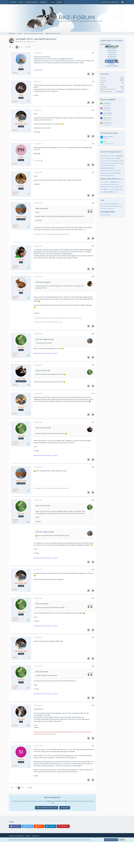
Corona (117, 158)
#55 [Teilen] (93, 569)
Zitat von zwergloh (43, 282)
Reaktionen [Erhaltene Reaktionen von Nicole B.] (15, 192)
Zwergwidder (108, 192)
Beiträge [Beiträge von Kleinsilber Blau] (14, 130)
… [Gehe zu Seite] (23, 47)
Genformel (107, 165)
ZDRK (105, 189)
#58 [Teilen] (93, 666)
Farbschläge (110, 163)
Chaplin (102, 158)
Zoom (101, 192)
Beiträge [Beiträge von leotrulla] (14, 355)
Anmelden (65, 808)
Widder (120, 187)
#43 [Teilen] (93, 110)
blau (115, 156)
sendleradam (107, 123)
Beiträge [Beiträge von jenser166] (14, 385)
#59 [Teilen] (93, 705)
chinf (113, 158)
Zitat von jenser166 (43, 428)
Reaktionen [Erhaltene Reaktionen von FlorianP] (15, 296)
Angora (108, 156)
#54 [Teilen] (93, 500)
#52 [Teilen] (93, 422)
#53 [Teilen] (93, 467)
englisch (122, 161)
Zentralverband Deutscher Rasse (115, 189)
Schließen (121, 839)
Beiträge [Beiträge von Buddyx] (14, 413)
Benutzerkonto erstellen (46, 808)
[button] (15, 826)
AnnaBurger (119, 91)
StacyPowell (107, 118)
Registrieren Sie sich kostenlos (57, 801)
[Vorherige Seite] (10, 47)
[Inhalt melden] (88, 74)
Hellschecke (113, 165)
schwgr (113, 184)
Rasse (112, 175)
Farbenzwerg (103, 163)
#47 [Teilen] (93, 246)
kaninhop (108, 206)
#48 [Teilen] (93, 276)
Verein (117, 184)
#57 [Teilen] (93, 637)
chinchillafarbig (108, 158)
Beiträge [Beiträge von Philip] (14, 163)
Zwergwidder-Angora (105, 215)
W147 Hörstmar (104, 208)
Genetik (102, 165)
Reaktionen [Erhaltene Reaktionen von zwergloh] (15, 266)
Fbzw (114, 163)
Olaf (105, 142)
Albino (104, 156)
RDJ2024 (121, 179)
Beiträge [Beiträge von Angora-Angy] (14, 227)
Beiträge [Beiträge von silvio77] (14, 765)
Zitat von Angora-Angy (44, 339)
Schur (120, 206)
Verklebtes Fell (103, 187)
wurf (101, 189)
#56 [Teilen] (93, 598)
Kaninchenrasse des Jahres (106, 170)
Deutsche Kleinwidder (105, 161)
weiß (109, 208)
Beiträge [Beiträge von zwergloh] (14, 267)
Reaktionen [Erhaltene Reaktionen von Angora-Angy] (15, 225)
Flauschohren (108, 137)
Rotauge (114, 182)
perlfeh (112, 206)
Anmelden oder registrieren (110, 2)
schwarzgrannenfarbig (105, 184)
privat (109, 175)
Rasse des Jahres (109, 178)
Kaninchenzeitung (104, 173)
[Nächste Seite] (29, 47)
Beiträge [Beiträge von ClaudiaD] (14, 725)
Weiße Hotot (111, 187)
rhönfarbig (105, 182)
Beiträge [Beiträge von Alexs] (14, 101)
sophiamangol (107, 113)
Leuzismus (117, 173)
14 (26, 47)
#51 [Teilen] (93, 393)
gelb (122, 163)
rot (109, 182)
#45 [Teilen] (93, 172)
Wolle (112, 208)
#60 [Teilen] (93, 746)
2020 (101, 156)
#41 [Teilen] (93, 53)
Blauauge (119, 156)
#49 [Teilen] (93, 334)
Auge (112, 156)
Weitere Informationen (111, 839)
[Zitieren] (93, 74)
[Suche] (122, 2)
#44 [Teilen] (93, 144)
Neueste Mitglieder (108, 99)
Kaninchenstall (117, 170)
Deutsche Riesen (115, 161)
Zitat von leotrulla (42, 370)
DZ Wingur (106, 204)
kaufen (110, 173)
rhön (101, 182)
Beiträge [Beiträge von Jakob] (14, 72)
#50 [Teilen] (93, 365)
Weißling (116, 187)
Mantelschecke (103, 175)
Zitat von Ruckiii (41, 208)
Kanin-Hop (102, 206)
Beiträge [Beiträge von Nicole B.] (14, 194)
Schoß (118, 182)
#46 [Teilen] (93, 203)
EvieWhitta (106, 108)
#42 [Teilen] (93, 81)
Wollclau (20, 42)
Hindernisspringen (114, 204)
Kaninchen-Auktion (107, 168)
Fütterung (118, 163)
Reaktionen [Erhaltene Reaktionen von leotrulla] (15, 353)
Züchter (116, 192)
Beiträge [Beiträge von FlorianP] (14, 298)
